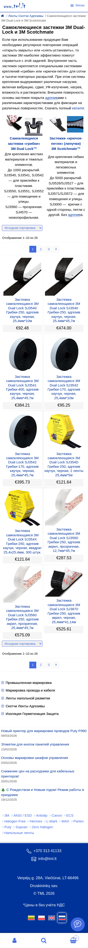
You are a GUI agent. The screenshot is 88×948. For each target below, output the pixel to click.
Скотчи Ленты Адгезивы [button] (23, 706)
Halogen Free (15, 821)
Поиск (44, 940)
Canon (57, 815)
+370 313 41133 (44, 851)
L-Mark (51, 821)
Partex (78, 821)
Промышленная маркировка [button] (26, 682)
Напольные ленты (19, 833)
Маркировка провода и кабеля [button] (28, 690)
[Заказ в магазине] (22, 228)
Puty (7, 827)
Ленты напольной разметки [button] (25, 698)
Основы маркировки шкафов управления (34, 758)
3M (6, 815)
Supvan (22, 827)
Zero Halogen (42, 827)
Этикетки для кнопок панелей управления (35, 744)
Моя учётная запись (14, 940)
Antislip (41, 815)
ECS (69, 815)
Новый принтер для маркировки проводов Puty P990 (43, 731)
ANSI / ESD (22, 815)
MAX (65, 821)
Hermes (36, 821)
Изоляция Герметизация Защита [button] (29, 713)
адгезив (51, 98)
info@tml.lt (43, 858)
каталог (78, 108)
